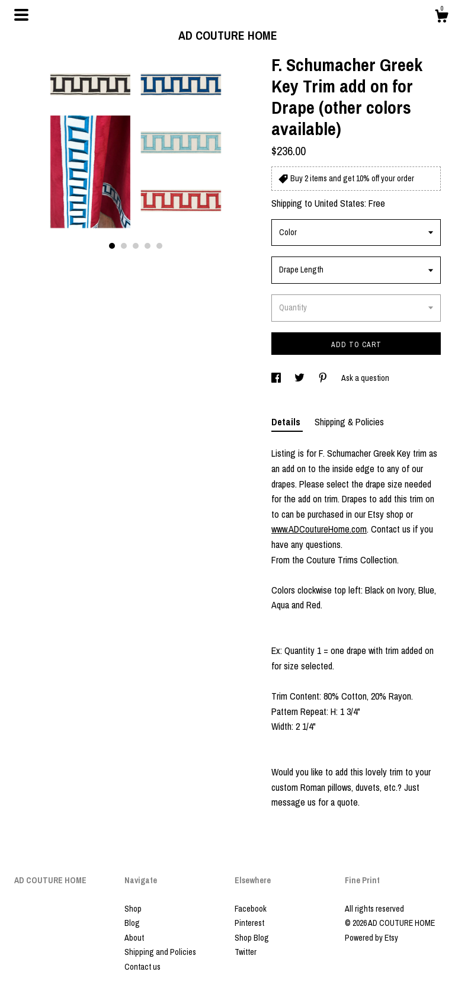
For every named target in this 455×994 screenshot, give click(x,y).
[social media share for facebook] (277, 378)
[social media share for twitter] (300, 378)
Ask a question (365, 378)
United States (339, 203)
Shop (133, 908)
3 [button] (136, 246)
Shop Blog (252, 937)
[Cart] (441, 18)
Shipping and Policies (160, 952)
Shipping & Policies (349, 421)
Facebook (251, 908)
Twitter (246, 952)
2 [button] (124, 246)
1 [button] (112, 246)
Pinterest (249, 923)
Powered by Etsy (371, 937)
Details (287, 421)
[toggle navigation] (21, 15)
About (134, 937)
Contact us (142, 966)
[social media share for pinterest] (323, 378)
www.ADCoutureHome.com (319, 529)
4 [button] (147, 246)
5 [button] (159, 246)
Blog (132, 923)
